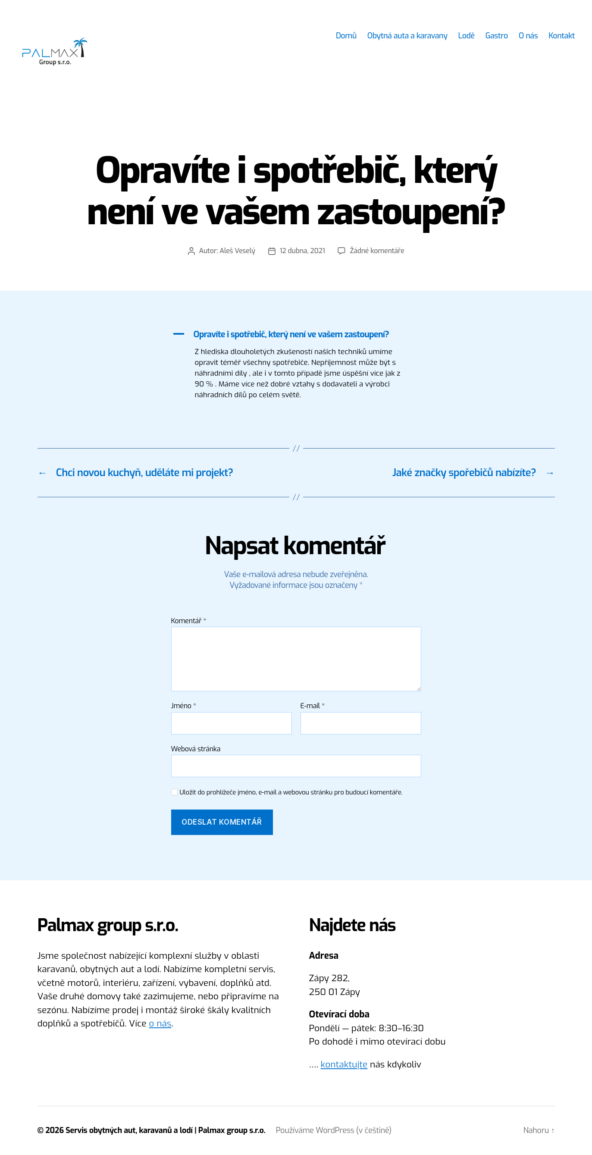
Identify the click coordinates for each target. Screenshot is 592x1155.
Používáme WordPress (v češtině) (334, 1130)
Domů (346, 36)
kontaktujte (344, 1064)
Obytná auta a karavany (407, 36)
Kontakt (561, 36)
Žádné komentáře (377, 250)
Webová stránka (196, 748)
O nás (528, 36)
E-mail (313, 706)
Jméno (183, 706)
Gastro (497, 36)
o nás (160, 1023)
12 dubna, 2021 (302, 250)
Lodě (466, 36)
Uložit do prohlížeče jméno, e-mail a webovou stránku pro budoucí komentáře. (291, 792)
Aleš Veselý (237, 250)
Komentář (189, 621)
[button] (296, 334)
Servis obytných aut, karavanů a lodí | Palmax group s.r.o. (165, 1130)
